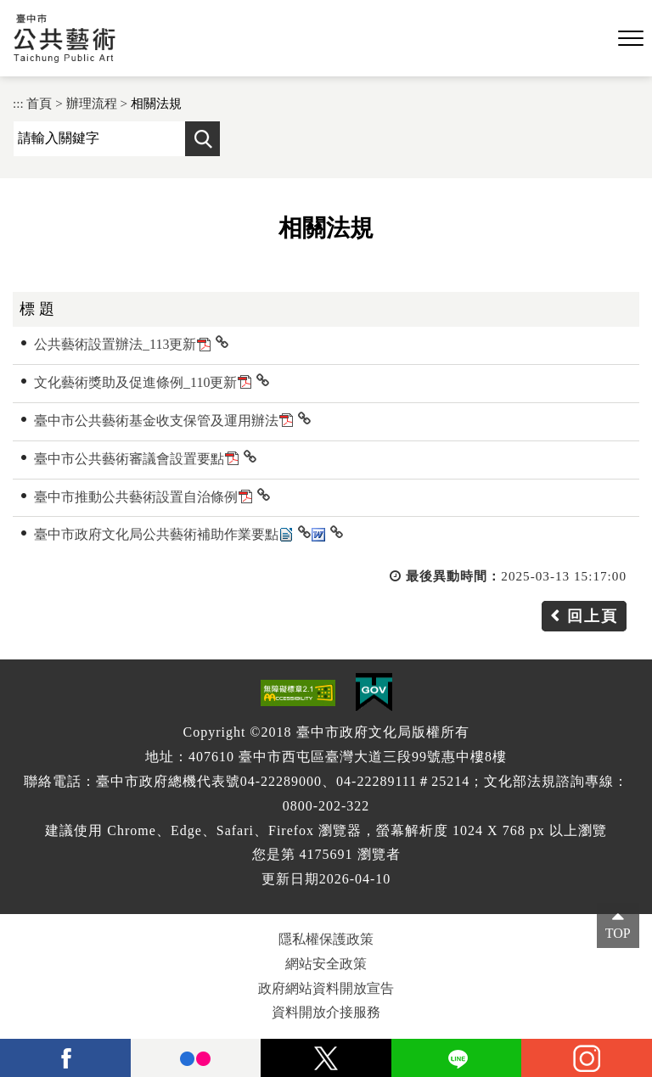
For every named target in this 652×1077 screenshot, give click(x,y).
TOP (618, 933)
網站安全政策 (326, 963)
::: (18, 103)
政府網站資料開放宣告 (326, 988)
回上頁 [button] (592, 616)
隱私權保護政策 (326, 939)
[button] (631, 39)
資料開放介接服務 (326, 1012)
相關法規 (156, 103)
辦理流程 (91, 103)
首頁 (39, 103)
